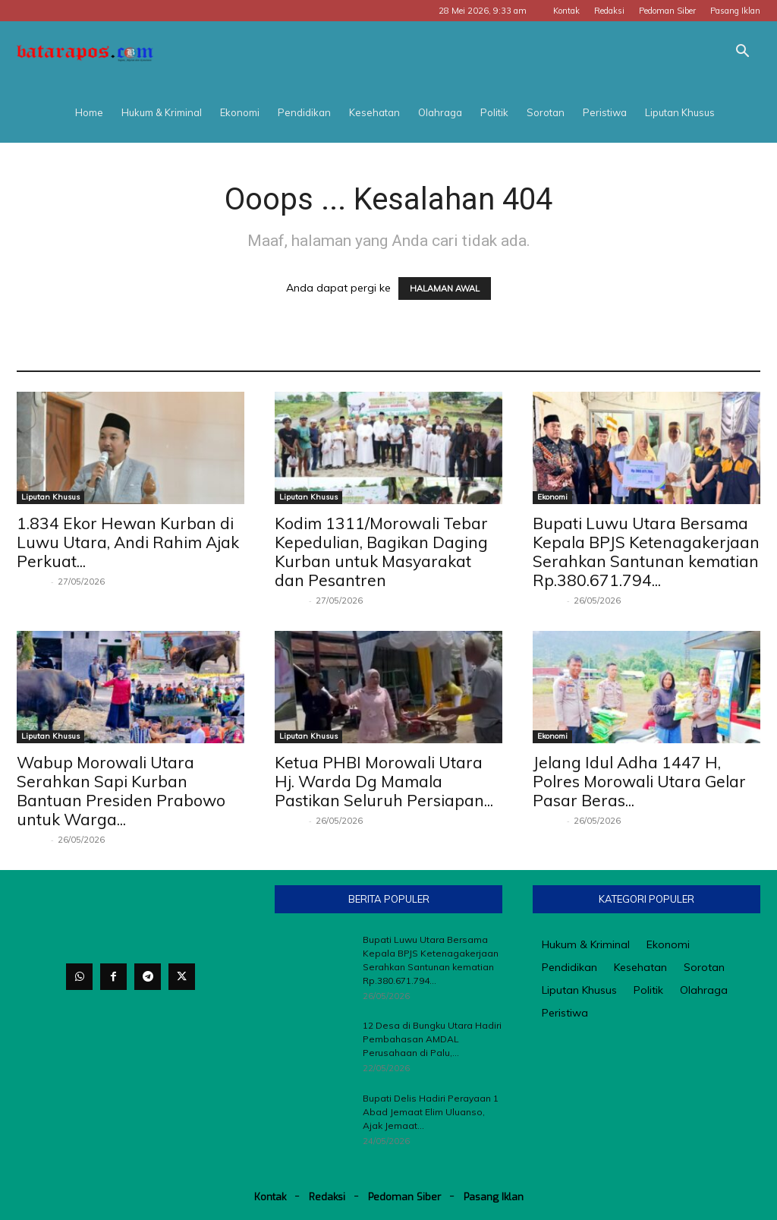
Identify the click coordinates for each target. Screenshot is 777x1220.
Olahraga (440, 112)
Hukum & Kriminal (161, 112)
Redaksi (609, 10)
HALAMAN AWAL (445, 288)
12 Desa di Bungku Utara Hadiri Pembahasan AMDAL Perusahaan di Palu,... (432, 1039)
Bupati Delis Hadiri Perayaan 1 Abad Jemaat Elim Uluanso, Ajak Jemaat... (431, 1111)
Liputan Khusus (680, 112)
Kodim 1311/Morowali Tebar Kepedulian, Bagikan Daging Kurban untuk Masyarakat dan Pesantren (381, 551)
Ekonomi (240, 112)
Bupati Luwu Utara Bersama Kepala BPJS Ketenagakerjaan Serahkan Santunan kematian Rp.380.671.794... (646, 551)
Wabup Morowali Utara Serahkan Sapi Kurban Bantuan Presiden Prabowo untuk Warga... (121, 790)
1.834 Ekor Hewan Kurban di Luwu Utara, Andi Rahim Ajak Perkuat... (128, 542)
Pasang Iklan (735, 10)
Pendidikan (304, 112)
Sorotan (546, 112)
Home (89, 112)
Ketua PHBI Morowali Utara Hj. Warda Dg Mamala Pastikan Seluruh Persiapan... (384, 781)
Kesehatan (374, 112)
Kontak (566, 10)
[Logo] (85, 51)
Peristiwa (605, 112)
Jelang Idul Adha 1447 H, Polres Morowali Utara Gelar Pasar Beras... (639, 781)
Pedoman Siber (667, 10)
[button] (742, 53)
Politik (494, 112)
